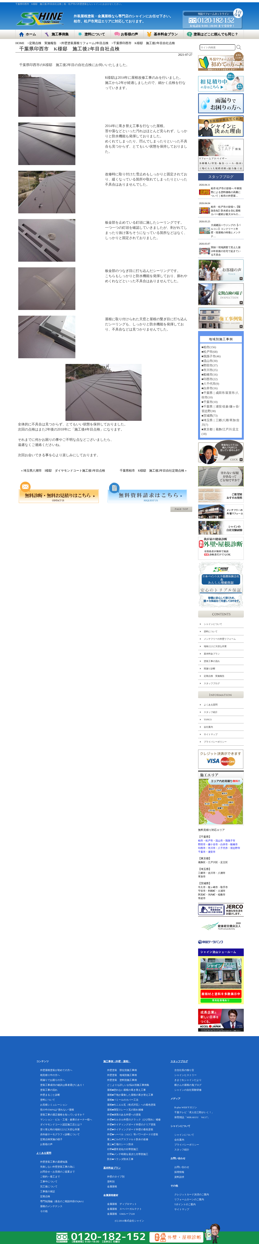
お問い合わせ (181, 1167)
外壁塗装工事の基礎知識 (53, 1161)
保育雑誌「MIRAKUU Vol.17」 (192, 1117)
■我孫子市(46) (210, 356)
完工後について (48, 1186)
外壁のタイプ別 (115, 1176)
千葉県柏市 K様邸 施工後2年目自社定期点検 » (153, 470)
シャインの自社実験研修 (188, 1089)
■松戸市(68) (209, 351)
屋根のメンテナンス (51, 1206)
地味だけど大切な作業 (215, 646)
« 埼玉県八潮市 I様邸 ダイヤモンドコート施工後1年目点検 (64, 470)
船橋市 (234, 844)
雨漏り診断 (209, 668)
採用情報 (179, 1172)
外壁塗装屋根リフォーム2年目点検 (84, 43)
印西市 (202, 848)
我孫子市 (230, 840)
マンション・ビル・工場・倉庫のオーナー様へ (66, 1119)
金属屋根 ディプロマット (122, 1204)
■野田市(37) (209, 365)
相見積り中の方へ (50, 1075)
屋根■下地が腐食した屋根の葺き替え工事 (130, 1094)
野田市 (202, 844)
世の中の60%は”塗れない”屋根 (57, 1109)
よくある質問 (210, 704)
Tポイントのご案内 (185, 1204)
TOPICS (207, 719)
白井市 (224, 844)
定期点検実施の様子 (51, 1139)
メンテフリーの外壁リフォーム (220, 639)
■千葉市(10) (209, 402)
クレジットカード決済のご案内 (191, 1194)
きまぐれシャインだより (188, 1080)
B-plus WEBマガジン (185, 1107)
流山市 (219, 840)
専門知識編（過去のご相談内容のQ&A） (62, 1201)
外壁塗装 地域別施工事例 (122, 1075)
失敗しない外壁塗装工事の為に (57, 1166)
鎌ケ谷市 (213, 844)
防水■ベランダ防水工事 (120, 1159)
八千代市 (223, 848)
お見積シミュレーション (53, 1104)
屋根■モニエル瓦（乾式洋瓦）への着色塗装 (131, 1104)
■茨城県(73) (209, 415)
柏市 (200, 840)
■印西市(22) (209, 379)
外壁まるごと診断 (50, 1094)
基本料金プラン (212, 653)
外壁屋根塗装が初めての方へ (56, 1070)
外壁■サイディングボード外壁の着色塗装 (130, 1129)
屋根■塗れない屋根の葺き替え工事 (126, 1089)
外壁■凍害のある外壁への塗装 (124, 1114)
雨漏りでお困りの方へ (52, 1080)
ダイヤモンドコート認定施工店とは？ (61, 1124)
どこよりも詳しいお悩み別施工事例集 (128, 1085)
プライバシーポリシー (215, 741)
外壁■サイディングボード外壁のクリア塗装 (131, 1124)
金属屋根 (112, 1186)
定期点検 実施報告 (43, 43)
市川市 (211, 848)
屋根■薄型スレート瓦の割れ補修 (125, 1109)
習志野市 (235, 848)
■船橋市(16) (209, 374)
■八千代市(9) (210, 383)
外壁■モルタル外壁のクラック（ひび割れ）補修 (134, 1119)
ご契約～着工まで (50, 1176)
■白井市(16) (209, 388)
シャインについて (213, 624)
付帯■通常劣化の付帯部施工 (122, 1149)
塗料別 (111, 1181)
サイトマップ (210, 734)
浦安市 (211, 851)
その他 (44, 1211)
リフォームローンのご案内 (189, 1199)
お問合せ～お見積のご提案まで (57, 1171)
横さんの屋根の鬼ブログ (188, 1085)
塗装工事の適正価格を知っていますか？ (62, 1114)
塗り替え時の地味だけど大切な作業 (60, 1129)
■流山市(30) (209, 360)
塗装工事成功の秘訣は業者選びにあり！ (62, 1085)
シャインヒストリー (185, 1075)
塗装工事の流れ (212, 661)
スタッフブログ (212, 683)
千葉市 (202, 851)
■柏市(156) (208, 347)
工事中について (48, 1181)
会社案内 (208, 727)
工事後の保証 (47, 1191)
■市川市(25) (209, 370)
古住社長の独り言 (184, 1070)
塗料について (210, 631)
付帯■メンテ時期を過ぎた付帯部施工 (127, 1154)
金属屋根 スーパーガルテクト (124, 1208)
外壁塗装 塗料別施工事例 (122, 1080)
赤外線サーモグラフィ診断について (60, 1134)
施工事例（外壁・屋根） (117, 1061)
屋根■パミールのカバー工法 (122, 1099)
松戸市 (209, 840)
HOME (19, 43)
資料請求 (179, 1177)
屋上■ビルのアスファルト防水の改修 (127, 1139)
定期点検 (45, 1196)
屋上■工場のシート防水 (120, 1144)
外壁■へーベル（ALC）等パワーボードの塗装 (132, 1134)
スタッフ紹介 (210, 712)
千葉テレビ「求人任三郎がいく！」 (194, 1112)
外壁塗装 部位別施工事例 (122, 1070)
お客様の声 (46, 1144)
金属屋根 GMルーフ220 (121, 1213)
